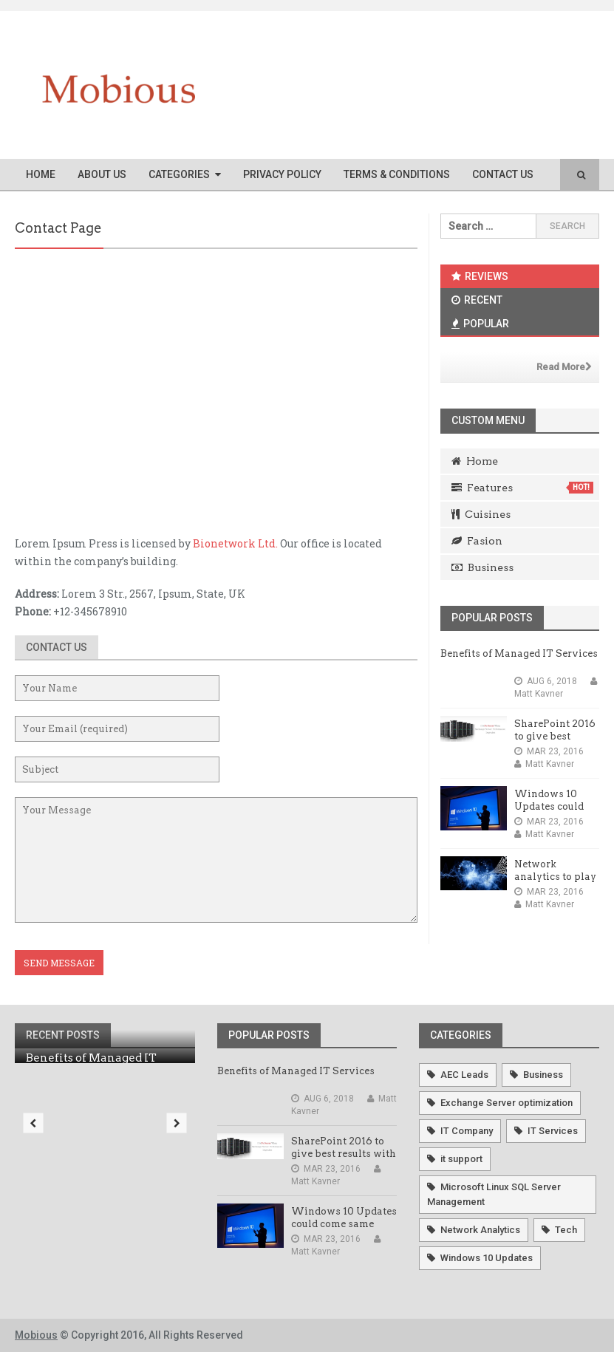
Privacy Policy (282, 174)
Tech (566, 1229)
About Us (102, 174)
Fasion (476, 541)
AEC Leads (464, 1074)
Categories (179, 174)
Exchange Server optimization (506, 1102)
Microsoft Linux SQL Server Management (494, 1194)
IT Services (553, 1130)
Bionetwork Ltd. (235, 543)
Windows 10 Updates (486, 1257)
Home (40, 174)
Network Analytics (480, 1229)
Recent (476, 300)
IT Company (466, 1130)
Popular (480, 324)
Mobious (36, 1335)
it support (461, 1158)
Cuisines (481, 514)
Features (522, 488)
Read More (564, 366)
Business (482, 567)
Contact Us (502, 174)
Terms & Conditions (397, 174)
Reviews (479, 276)
